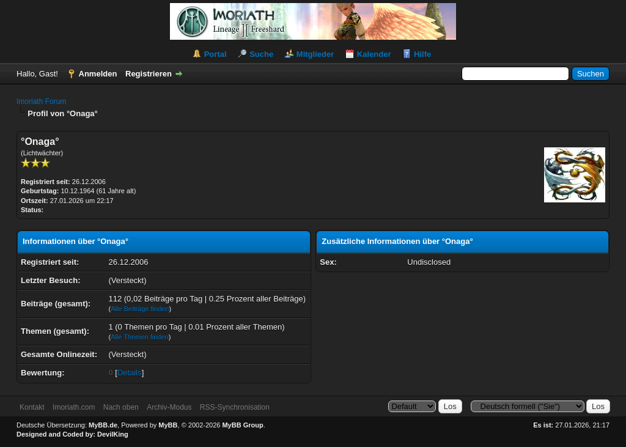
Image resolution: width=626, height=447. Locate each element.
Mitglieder (315, 54)
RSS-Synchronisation (235, 407)
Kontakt (32, 407)
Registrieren (148, 73)
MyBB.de (103, 425)
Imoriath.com (74, 407)
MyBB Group (242, 425)
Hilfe (422, 54)
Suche (261, 54)
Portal (215, 54)
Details (129, 372)
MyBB (167, 425)
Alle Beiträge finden (140, 308)
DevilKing (112, 434)
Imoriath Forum (41, 101)
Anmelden (98, 73)
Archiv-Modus (169, 407)
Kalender (374, 54)
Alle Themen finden (140, 337)
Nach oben (121, 407)
